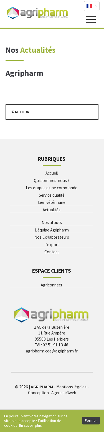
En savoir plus (30, 425)
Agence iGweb (63, 392)
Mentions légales (71, 386)
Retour (22, 111)
